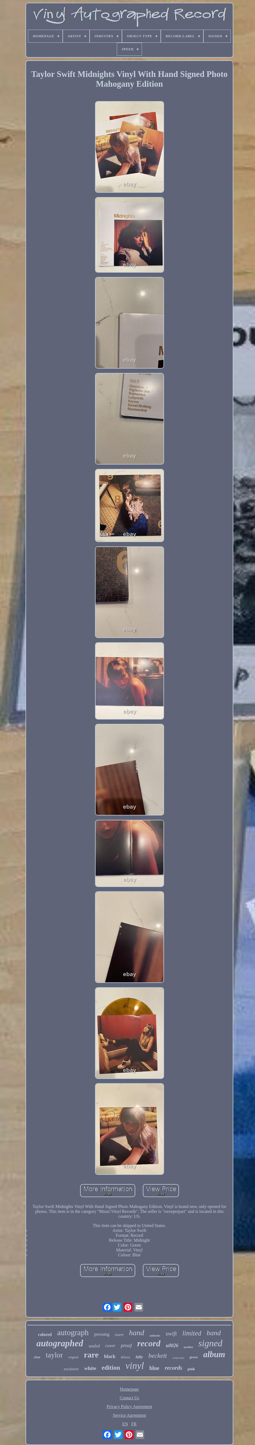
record (148, 1343)
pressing (101, 1334)
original (73, 1357)
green (194, 1357)
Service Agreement (129, 1415)
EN (125, 1424)
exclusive (71, 1369)
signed (210, 1343)
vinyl (134, 1365)
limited (191, 1333)
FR (134, 1424)
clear (37, 1357)
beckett (158, 1355)
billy (139, 1357)
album (214, 1354)
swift (171, 1333)
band (214, 1333)
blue (154, 1368)
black (109, 1356)
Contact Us (129, 1398)
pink (191, 1369)
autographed (59, 1343)
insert (119, 1335)
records (173, 1368)
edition (111, 1367)
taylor (54, 1355)
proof (126, 1345)
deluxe (125, 1357)
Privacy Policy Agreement (129, 1406)
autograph (73, 1332)
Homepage (129, 1389)
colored (45, 1334)
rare (91, 1354)
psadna (188, 1347)
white (90, 1368)
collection (178, 1357)
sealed (94, 1346)
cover (110, 1345)
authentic (155, 1335)
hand (136, 1332)
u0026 (172, 1345)
